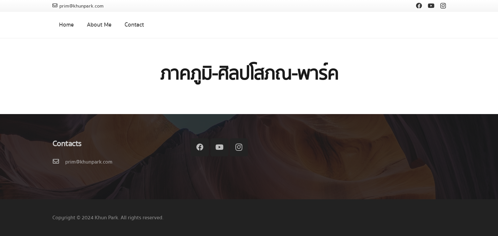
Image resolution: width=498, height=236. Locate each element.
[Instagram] (443, 6)
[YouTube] (431, 6)
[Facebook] (419, 6)
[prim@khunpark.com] (59, 162)
